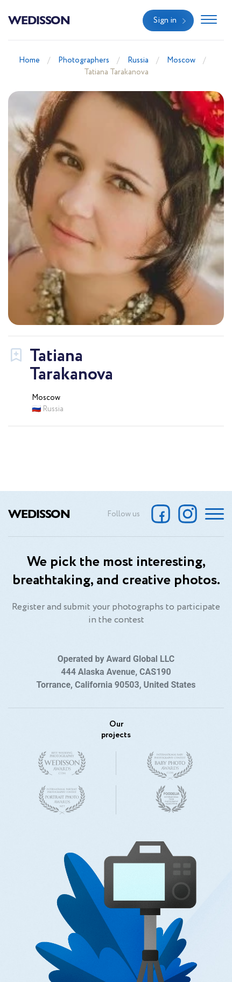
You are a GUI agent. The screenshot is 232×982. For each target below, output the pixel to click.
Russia (138, 60)
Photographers (83, 60)
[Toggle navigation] (209, 20)
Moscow (181, 60)
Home (29, 60)
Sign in (165, 20)
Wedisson (39, 19)
